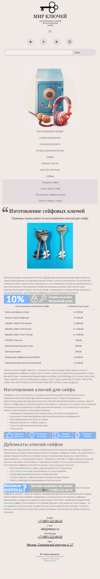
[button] (7, 246)
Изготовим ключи (19, 471)
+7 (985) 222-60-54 (50, 536)
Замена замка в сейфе (50, 188)
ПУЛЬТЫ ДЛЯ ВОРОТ (49, 144)
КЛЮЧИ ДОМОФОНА (50, 138)
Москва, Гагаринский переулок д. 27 (50, 544)
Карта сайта (50, 560)
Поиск (77, 52)
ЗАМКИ (50, 157)
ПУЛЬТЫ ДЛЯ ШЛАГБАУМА (50, 151)
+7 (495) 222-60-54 (50, 521)
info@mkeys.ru (50, 529)
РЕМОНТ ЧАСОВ (50, 163)
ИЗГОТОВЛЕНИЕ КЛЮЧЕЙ (50, 131)
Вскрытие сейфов (51, 182)
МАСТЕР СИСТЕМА (50, 170)
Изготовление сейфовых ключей (50, 195)
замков (7, 503)
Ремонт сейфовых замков (50, 201)
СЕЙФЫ (50, 176)
